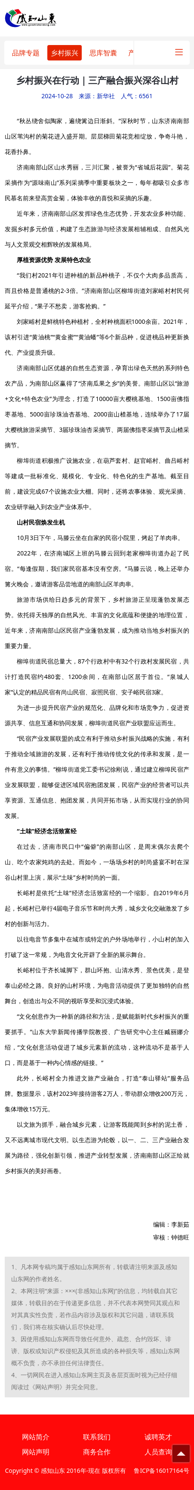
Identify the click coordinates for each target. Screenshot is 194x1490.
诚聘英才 (158, 1437)
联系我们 (97, 1437)
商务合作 (97, 1452)
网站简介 (35, 1437)
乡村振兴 (64, 52)
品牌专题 (26, 52)
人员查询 (158, 1452)
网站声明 (35, 1452)
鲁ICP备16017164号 (161, 1470)
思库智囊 (103, 52)
